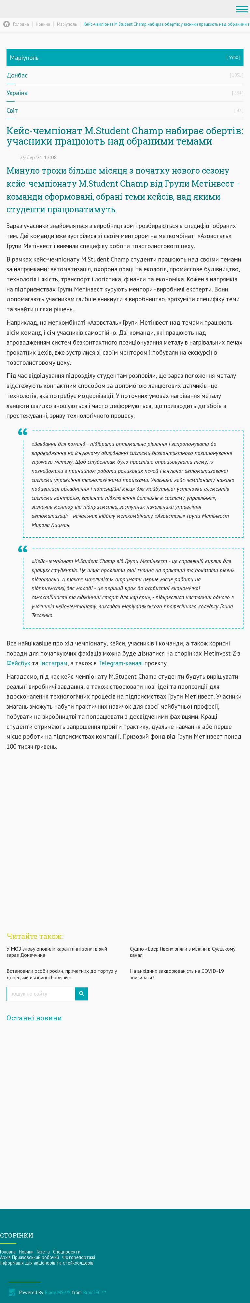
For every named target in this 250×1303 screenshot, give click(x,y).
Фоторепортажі (78, 1257)
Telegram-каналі (120, 663)
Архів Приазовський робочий (29, 1257)
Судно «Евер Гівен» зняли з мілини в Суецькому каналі (182, 951)
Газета (43, 1252)
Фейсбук (19, 663)
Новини (26, 1252)
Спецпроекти (66, 1252)
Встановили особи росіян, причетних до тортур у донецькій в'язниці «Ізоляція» (62, 974)
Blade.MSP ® (57, 1292)
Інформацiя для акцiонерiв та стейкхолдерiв (46, 1263)
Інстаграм (52, 663)
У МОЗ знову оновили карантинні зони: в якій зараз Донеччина (57, 951)
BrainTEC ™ (94, 1292)
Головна (8, 1252)
